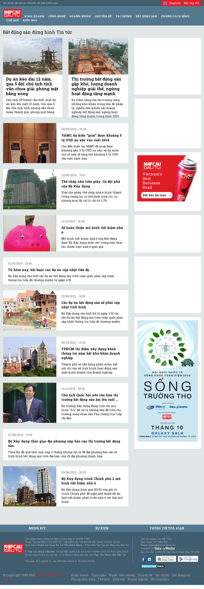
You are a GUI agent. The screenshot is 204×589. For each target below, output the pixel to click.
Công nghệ (98, 575)
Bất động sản (146, 16)
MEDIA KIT (37, 528)
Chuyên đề (103, 16)
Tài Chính (124, 16)
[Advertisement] (167, 284)
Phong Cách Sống (175, 16)
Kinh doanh (79, 575)
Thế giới (12, 20)
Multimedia (160, 579)
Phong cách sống (83, 579)
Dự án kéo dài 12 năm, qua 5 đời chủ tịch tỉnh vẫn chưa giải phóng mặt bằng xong (32, 86)
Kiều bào (30, 20)
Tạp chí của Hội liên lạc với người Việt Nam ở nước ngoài (30, 3)
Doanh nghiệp (138, 579)
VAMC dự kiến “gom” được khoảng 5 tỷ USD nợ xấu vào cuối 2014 (91, 137)
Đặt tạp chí (192, 3)
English (171, 3)
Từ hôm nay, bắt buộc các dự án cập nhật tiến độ (48, 270)
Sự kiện (102, 528)
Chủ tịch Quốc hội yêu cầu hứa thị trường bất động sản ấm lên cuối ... (89, 397)
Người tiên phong (122, 575)
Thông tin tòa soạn (167, 528)
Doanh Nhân (80, 16)
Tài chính (162, 575)
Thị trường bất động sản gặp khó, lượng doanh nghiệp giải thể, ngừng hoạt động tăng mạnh (96, 86)
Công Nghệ (56, 16)
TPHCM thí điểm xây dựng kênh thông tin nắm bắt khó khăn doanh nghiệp (90, 353)
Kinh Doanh (34, 16)
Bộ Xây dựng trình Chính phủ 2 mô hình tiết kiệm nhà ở (91, 480)
